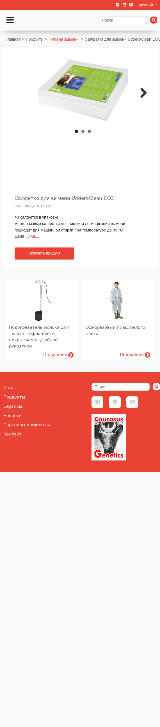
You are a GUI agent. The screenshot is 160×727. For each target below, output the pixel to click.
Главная (13, 39)
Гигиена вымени (64, 39)
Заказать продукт (44, 253)
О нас (9, 387)
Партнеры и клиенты (26, 424)
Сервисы (12, 406)
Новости (12, 415)
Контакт (12, 434)
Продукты (35, 39)
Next (143, 103)
